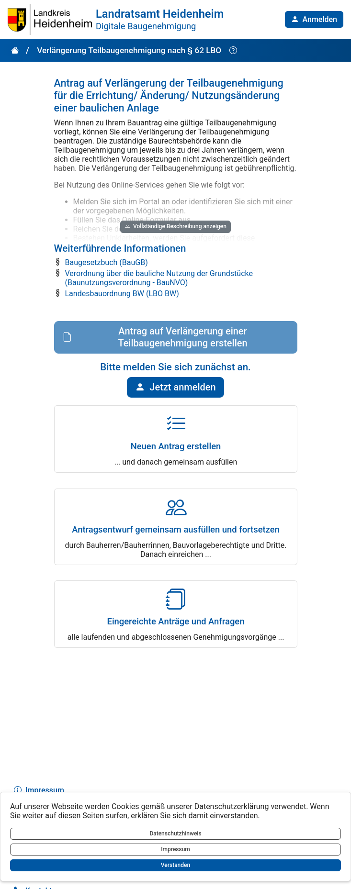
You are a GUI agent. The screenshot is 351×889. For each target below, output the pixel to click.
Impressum (175, 849)
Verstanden (175, 865)
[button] (314, 19)
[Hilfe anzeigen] (233, 50)
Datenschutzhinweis (175, 833)
